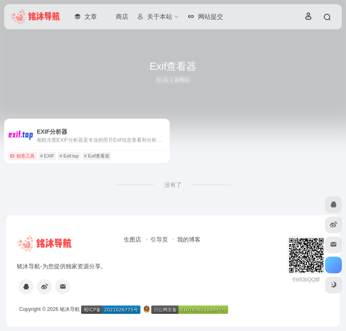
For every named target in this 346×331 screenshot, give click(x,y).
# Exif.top (69, 155)
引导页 (159, 239)
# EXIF (47, 155)
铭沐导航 (70, 309)
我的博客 (189, 239)
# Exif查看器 (96, 155)
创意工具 (22, 155)
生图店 (132, 239)
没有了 (173, 184)
